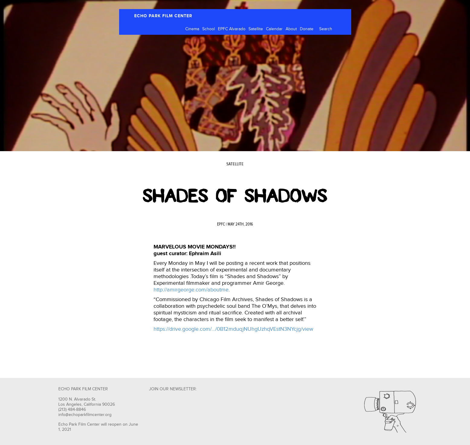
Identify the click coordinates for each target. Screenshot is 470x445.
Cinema (192, 29)
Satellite (255, 29)
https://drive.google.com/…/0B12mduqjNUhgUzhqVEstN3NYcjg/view (233, 329)
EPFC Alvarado (231, 29)
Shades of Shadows (235, 195)
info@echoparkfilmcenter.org (85, 414)
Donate (306, 29)
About (291, 29)
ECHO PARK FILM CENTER (163, 15)
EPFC (221, 224)
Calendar (274, 29)
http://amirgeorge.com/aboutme (191, 290)
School (208, 29)
